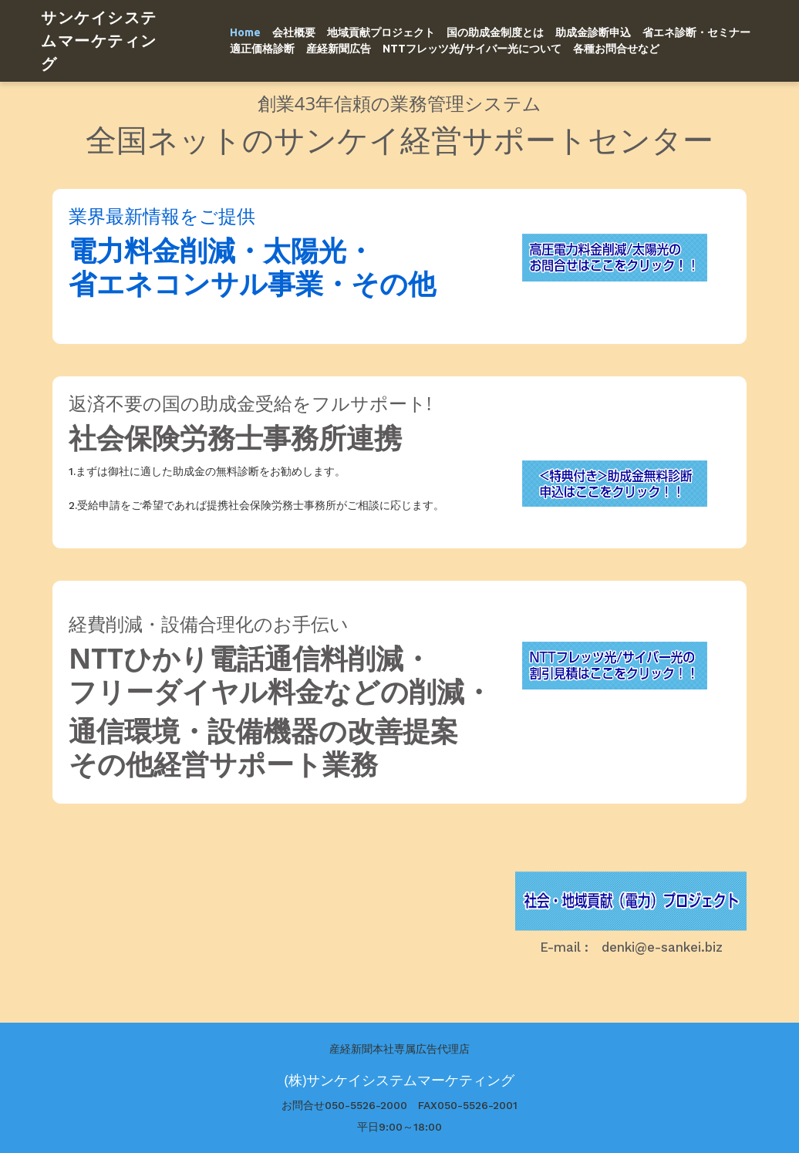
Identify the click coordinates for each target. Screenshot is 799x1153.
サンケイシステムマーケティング (99, 40)
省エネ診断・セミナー (696, 32)
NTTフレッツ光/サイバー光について (472, 48)
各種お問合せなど (616, 48)
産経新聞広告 (338, 48)
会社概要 (293, 32)
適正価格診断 (262, 48)
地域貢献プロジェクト (381, 32)
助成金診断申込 (593, 32)
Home (245, 32)
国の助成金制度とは (495, 32)
